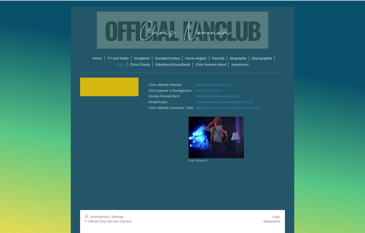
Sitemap (117, 217)
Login (276, 217)
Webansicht (271, 221)
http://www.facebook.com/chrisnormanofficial (228, 108)
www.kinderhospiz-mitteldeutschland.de (224, 102)
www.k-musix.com (209, 90)
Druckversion (97, 217)
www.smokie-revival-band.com (218, 96)
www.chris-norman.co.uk (213, 85)
